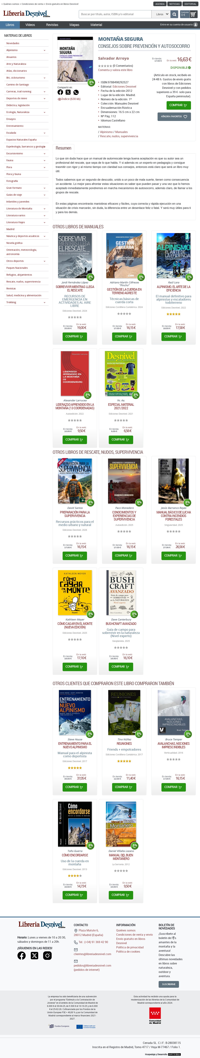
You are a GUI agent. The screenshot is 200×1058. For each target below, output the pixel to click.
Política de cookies (128, 951)
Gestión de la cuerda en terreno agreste (124, 291)
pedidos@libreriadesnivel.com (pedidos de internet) (92, 965)
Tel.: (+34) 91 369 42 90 (91, 942)
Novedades (12, 43)
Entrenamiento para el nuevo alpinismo (75, 745)
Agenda (159, 3)
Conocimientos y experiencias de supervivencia (124, 515)
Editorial (190, 3)
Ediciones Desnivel (124, 86)
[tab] (63, 149)
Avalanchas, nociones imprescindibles (174, 745)
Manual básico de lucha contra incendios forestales (173, 515)
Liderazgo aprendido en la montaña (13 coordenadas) (75, 406)
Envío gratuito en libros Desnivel (62, 3)
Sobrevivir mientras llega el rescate (75, 288)
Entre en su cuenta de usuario (179, 24)
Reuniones (124, 743)
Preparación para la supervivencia (75, 514)
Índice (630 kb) (71, 99)
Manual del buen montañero (121, 856)
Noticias (174, 3)
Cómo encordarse (75, 855)
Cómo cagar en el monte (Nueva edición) (74, 625)
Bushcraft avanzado (121, 623)
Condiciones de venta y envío (134, 935)
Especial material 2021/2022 (121, 406)
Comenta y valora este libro (115, 70)
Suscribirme (168, 984)
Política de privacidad (130, 947)
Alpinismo (106, 132)
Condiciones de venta (32, 3)
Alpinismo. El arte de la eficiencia (173, 288)
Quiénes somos (11, 3)
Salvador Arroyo (113, 58)
